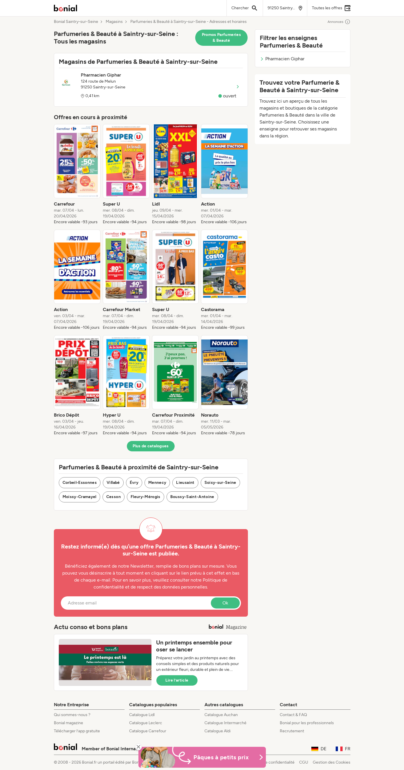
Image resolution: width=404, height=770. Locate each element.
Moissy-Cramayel (79, 496)
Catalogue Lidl (142, 714)
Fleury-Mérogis (145, 496)
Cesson (113, 496)
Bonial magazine (68, 722)
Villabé (113, 482)
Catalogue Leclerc (145, 722)
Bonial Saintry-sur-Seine (76, 22)
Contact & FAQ (293, 714)
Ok (225, 603)
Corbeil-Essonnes (80, 482)
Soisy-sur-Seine (220, 482)
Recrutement (292, 731)
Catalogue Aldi (217, 731)
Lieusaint (185, 482)
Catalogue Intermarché (225, 722)
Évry (134, 482)
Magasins (114, 22)
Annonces (339, 22)
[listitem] (77, 174)
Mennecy (157, 482)
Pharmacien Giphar (282, 58)
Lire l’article (177, 680)
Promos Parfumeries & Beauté (221, 37)
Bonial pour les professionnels (307, 722)
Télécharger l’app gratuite (77, 731)
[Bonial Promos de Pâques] (202, 757)
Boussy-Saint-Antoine (192, 496)
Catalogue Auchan (221, 714)
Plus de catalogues (151, 446)
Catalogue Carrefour (147, 731)
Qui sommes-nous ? (72, 714)
